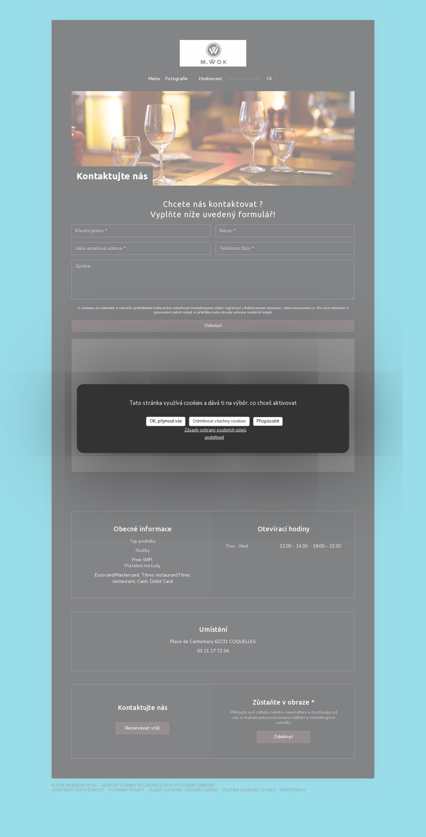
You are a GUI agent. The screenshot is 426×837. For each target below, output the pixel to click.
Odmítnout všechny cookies (219, 421)
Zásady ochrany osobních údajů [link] (215, 430)
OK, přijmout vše (166, 421)
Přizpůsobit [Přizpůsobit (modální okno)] (268, 421)
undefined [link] (214, 437)
